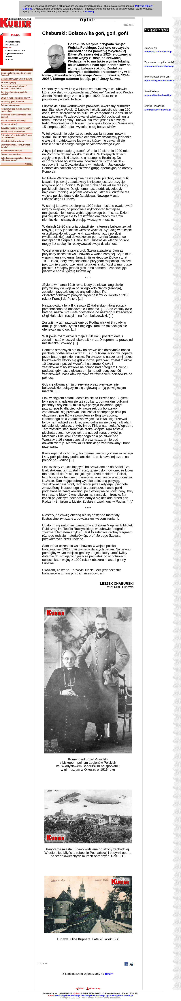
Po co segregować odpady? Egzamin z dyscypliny (14, 87)
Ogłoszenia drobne (14, 53)
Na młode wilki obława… (12, 151)
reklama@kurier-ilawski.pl (157, 95)
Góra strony (93, 988)
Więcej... (29, 164)
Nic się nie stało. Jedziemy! (13, 120)
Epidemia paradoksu (10, 105)
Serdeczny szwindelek (11, 154)
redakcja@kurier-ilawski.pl (158, 51)
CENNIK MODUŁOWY (15, 50)
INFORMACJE (11, 45)
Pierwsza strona (12, 42)
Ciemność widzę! (9, 124)
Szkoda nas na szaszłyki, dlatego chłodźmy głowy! (16, 159)
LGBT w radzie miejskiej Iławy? (15, 98)
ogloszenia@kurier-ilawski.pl (159, 80)
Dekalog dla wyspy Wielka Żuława (16, 79)
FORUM (9, 59)
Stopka (8, 56)
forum (109, 973)
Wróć (80, 988)
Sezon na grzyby (8, 82)
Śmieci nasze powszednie (13, 131)
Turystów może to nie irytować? (15, 128)
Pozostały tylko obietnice (12, 101)
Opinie (7, 48)
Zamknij (89, 11)
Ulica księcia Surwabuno (12, 141)
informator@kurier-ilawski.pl (159, 66)
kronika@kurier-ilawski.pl (157, 109)
